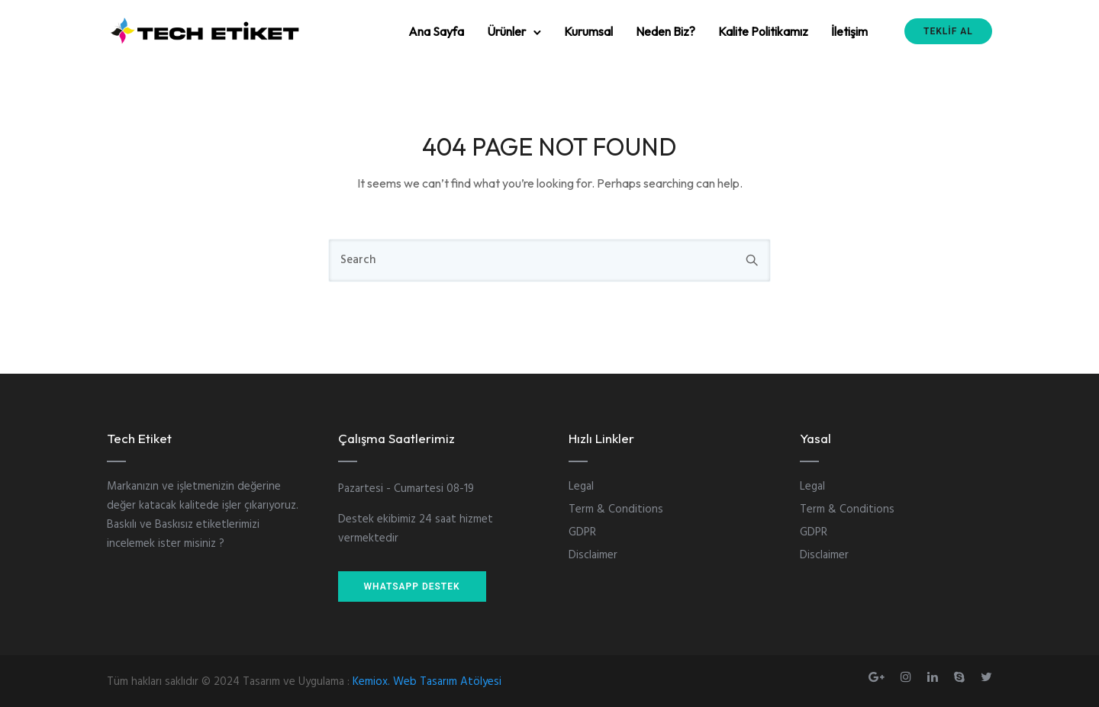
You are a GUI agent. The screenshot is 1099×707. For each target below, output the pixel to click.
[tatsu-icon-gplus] (879, 676)
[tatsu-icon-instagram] (908, 676)
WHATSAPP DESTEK (412, 586)
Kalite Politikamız (763, 31)
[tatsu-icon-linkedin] (935, 676)
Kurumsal (588, 31)
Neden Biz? (665, 31)
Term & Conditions (616, 509)
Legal (581, 486)
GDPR (582, 532)
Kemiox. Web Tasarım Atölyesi (427, 682)
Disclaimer (593, 555)
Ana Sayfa (436, 31)
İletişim (849, 31)
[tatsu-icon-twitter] (986, 676)
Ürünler (506, 31)
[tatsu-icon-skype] (961, 676)
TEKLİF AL (948, 31)
